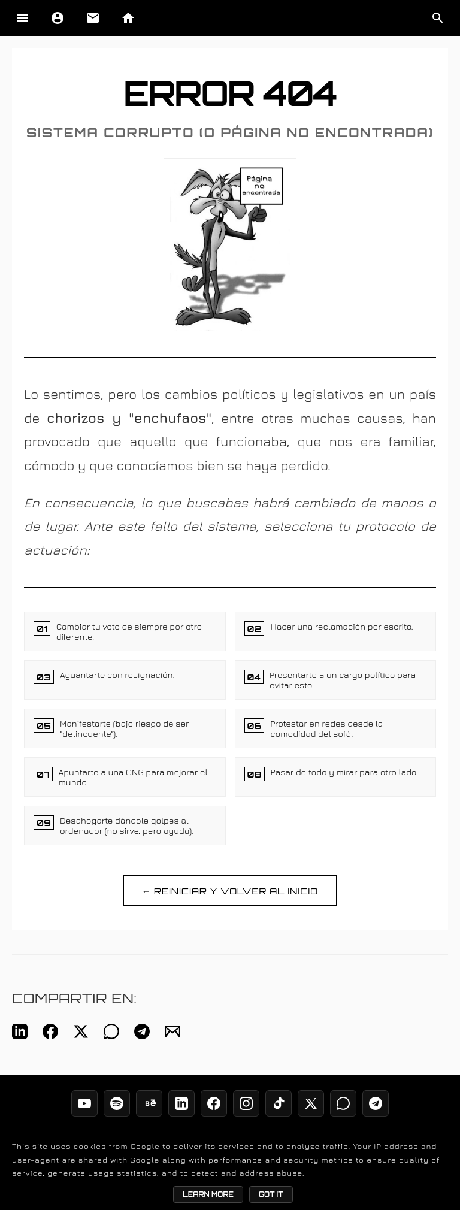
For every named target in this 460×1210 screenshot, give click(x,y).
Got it (271, 1194)
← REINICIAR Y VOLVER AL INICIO (230, 890)
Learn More (208, 1194)
